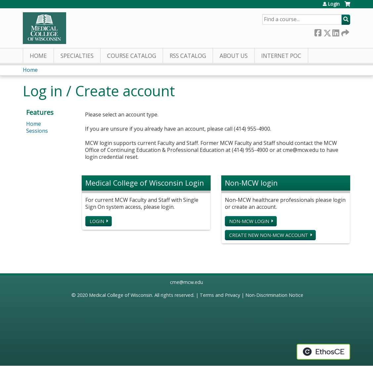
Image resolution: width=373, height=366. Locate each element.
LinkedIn (335, 31)
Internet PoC (281, 56)
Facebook (317, 31)
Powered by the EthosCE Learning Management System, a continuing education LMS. (323, 352)
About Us (234, 56)
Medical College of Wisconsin (120, 295)
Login (334, 4)
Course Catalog (131, 56)
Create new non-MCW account (268, 235)
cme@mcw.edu (186, 282)
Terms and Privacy (220, 295)
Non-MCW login (249, 221)
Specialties (77, 56)
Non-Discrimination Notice (274, 295)
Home (38, 56)
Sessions (37, 130)
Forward (344, 31)
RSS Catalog (188, 56)
